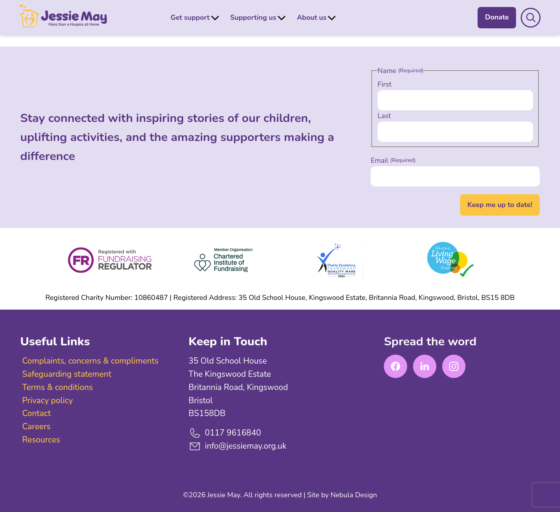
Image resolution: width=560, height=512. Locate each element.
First (385, 84)
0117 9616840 (225, 433)
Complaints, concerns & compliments (90, 360)
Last (384, 115)
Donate (496, 17)
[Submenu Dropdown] (215, 17)
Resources (41, 439)
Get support (190, 17)
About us (311, 17)
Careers (36, 426)
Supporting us (253, 17)
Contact (36, 413)
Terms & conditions (57, 387)
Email (393, 160)
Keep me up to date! (499, 204)
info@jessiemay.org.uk (238, 446)
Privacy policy (47, 400)
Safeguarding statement (66, 374)
